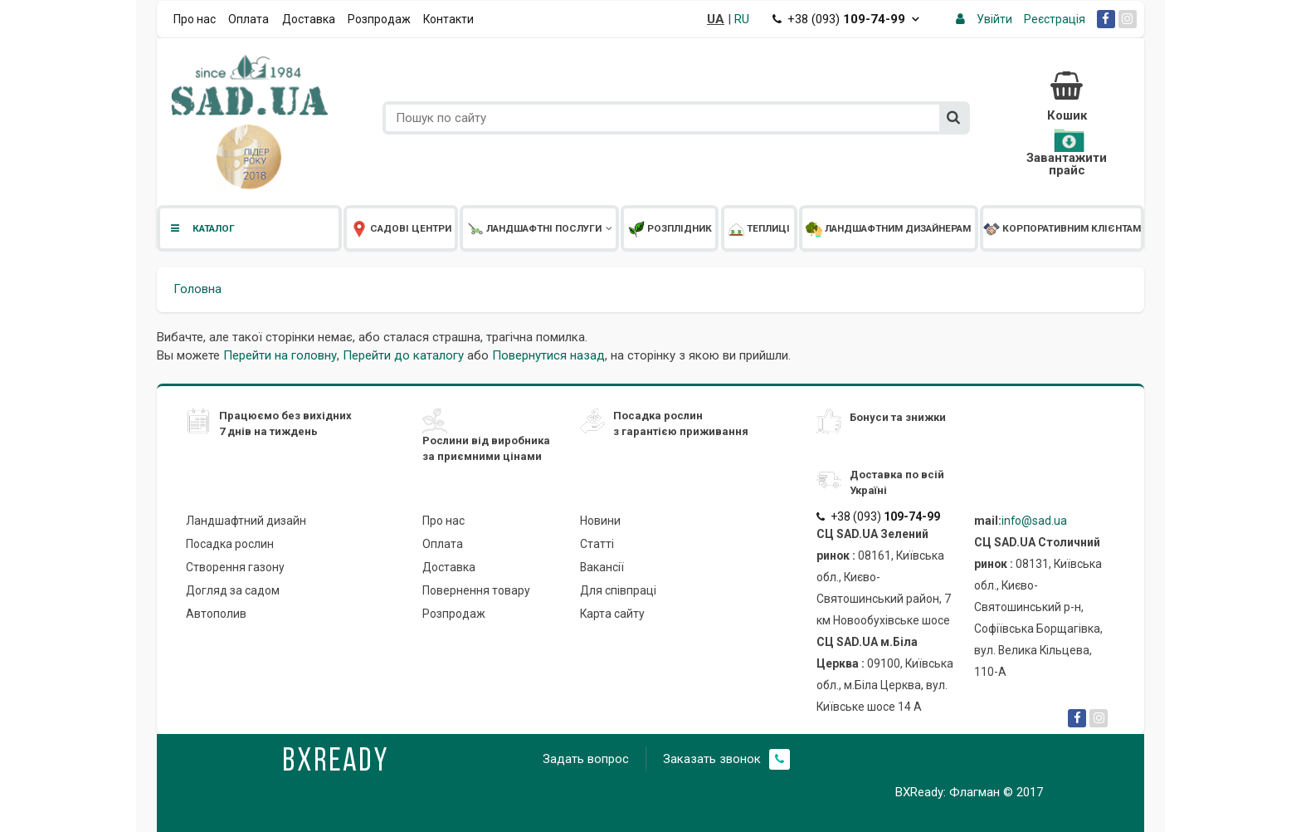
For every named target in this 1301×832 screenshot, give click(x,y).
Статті (597, 544)
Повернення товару (476, 590)
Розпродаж (379, 19)
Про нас (194, 19)
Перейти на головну (280, 355)
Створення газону (235, 567)
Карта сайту (612, 613)
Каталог (201, 228)
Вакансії (602, 567)
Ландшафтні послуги (539, 228)
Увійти (994, 19)
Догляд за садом (233, 590)
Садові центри (401, 228)
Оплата (248, 19)
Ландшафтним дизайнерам (888, 228)
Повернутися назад (548, 355)
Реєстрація (1054, 19)
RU (741, 19)
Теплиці (759, 228)
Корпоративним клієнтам (1062, 228)
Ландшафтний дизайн (246, 520)
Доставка (308, 19)
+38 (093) (845, 19)
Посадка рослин (230, 544)
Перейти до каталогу (403, 355)
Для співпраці (618, 590)
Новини (600, 520)
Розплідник (670, 228)
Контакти (448, 19)
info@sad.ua (1034, 520)
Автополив (216, 613)
